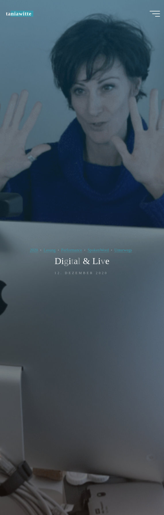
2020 (34, 250)
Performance (71, 250)
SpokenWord (98, 250)
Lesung (50, 250)
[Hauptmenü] (155, 14)
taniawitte (18, 14)
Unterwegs (123, 250)
